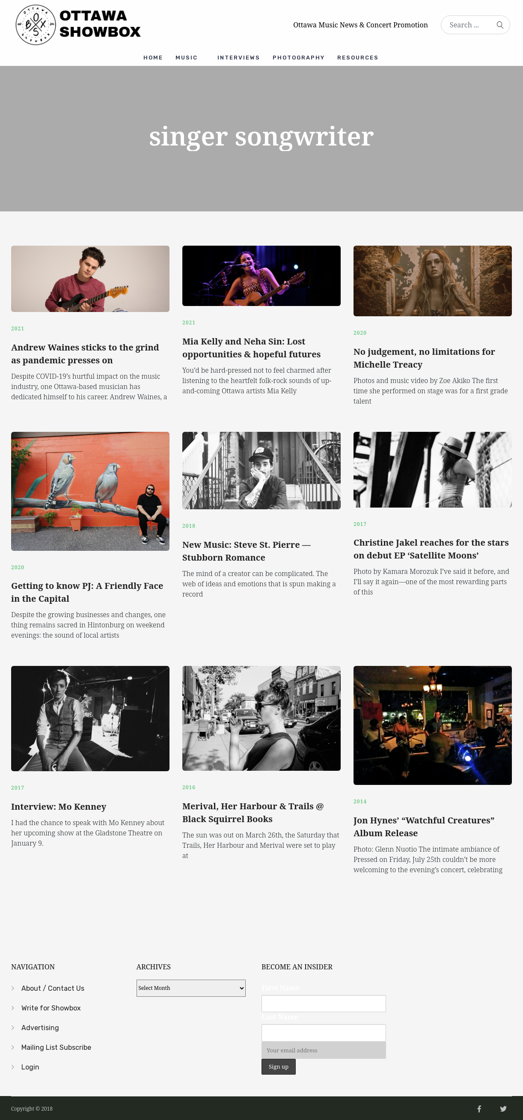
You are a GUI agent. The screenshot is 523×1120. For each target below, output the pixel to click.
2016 (189, 786)
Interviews (238, 57)
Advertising (40, 1026)
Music (186, 57)
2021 (17, 327)
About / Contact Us (52, 986)
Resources (359, 57)
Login (30, 1065)
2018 (189, 525)
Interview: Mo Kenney (58, 805)
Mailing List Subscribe (56, 1045)
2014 (360, 799)
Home (153, 57)
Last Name (280, 1015)
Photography (299, 57)
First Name (281, 985)
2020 (360, 332)
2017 (360, 522)
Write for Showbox (51, 1006)
